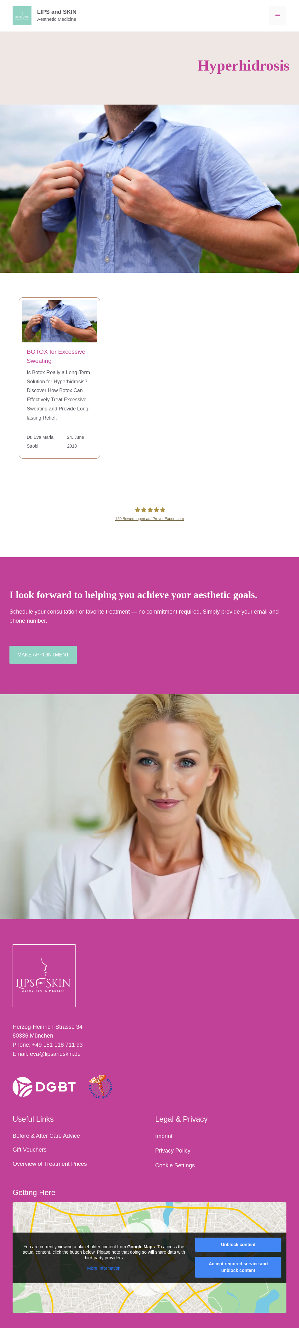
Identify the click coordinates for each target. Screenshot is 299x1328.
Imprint (163, 1136)
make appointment (43, 654)
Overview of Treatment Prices (50, 1164)
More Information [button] (104, 1268)
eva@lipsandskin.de (55, 1054)
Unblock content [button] (238, 1244)
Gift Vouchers (30, 1150)
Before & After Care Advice (46, 1136)
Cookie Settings (175, 1165)
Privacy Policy (172, 1151)
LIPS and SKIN (56, 12)
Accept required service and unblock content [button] (238, 1267)
